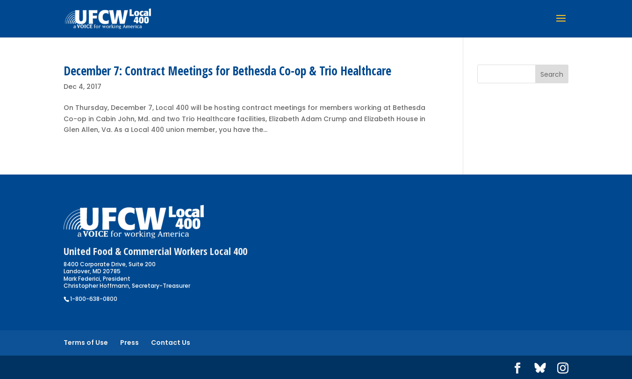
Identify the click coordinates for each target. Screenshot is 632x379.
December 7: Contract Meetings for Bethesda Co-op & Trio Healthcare (227, 70)
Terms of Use (86, 342)
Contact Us (170, 342)
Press (129, 342)
